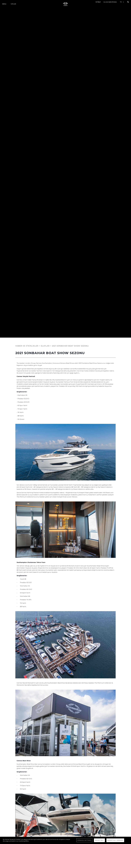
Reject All (99, 840)
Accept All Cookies (115, 840)
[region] (65, 840)
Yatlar (13, 4)
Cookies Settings (84, 840)
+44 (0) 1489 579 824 (110, 2)
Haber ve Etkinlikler (26, 346)
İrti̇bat (98, 2)
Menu (4, 4)
